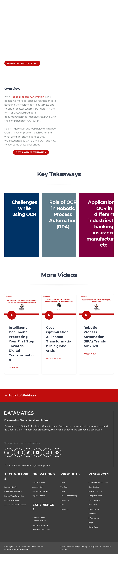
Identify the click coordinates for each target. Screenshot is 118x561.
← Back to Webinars (20, 395)
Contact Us (65, 549)
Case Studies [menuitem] (93, 487)
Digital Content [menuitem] (39, 496)
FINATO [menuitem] (63, 505)
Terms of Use (99, 546)
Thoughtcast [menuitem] (93, 509)
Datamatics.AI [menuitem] (10, 487)
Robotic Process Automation (27, 96)
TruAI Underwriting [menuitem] (68, 496)
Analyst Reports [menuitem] (95, 496)
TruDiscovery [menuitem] (66, 500)
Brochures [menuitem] (92, 505)
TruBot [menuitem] (63, 482)
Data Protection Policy (70, 546)
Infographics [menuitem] (93, 518)
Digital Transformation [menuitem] (14, 496)
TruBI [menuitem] (62, 491)
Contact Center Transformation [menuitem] (39, 519)
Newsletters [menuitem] (93, 527)
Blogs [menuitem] (90, 522)
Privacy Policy (87, 546)
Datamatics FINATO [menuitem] (41, 491)
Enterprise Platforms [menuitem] (13, 491)
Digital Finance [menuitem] (38, 482)
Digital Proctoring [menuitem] (40, 525)
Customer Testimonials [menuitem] (98, 482)
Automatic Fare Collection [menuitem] (15, 505)
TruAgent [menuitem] (64, 509)
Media (108, 546)
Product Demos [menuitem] (95, 491)
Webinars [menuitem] (92, 513)
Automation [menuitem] (37, 487)
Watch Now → (21, 347)
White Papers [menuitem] (94, 500)
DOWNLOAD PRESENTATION (22, 63)
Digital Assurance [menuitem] (11, 500)
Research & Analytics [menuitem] (41, 529)
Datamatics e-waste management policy (27, 465)
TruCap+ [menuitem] (64, 487)
